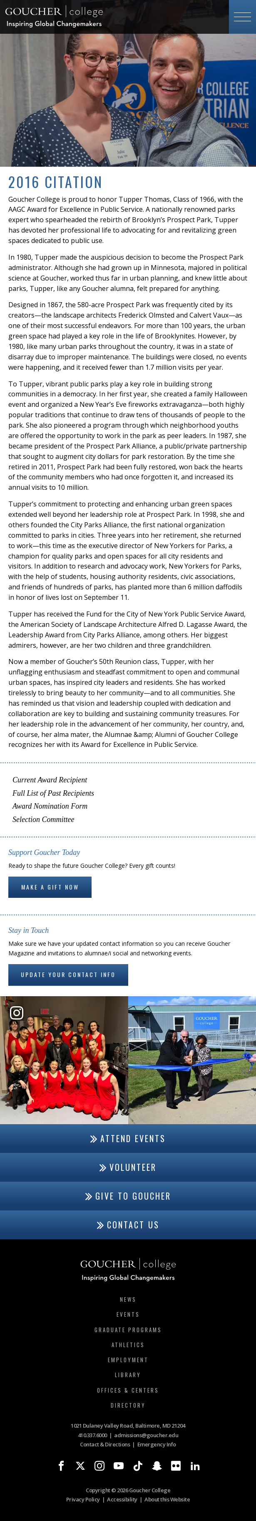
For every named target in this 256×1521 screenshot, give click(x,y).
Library (128, 1375)
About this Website (167, 1499)
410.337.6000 (92, 1435)
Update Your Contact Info (68, 974)
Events (128, 1314)
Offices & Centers (128, 1390)
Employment (128, 1360)
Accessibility (122, 1499)
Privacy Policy (83, 1499)
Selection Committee (43, 819)
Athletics (128, 1345)
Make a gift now (50, 886)
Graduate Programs (128, 1330)
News (128, 1299)
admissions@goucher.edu (146, 1435)
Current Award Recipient (49, 780)
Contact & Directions (105, 1444)
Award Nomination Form (49, 806)
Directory (128, 1405)
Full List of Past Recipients (53, 793)
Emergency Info (156, 1444)
